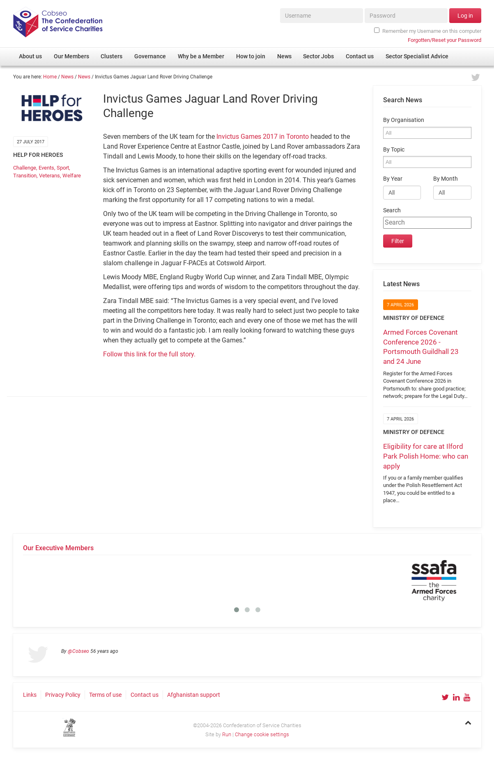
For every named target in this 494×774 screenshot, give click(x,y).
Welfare (71, 175)
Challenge (24, 168)
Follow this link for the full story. (149, 354)
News (67, 77)
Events (46, 168)
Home (50, 77)
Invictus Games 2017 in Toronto (262, 136)
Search (392, 210)
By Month (445, 178)
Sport (63, 168)
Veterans (49, 175)
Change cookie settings (262, 734)
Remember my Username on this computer (427, 31)
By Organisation (403, 120)
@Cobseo (78, 651)
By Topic (393, 149)
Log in (465, 15)
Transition (25, 175)
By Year (392, 178)
